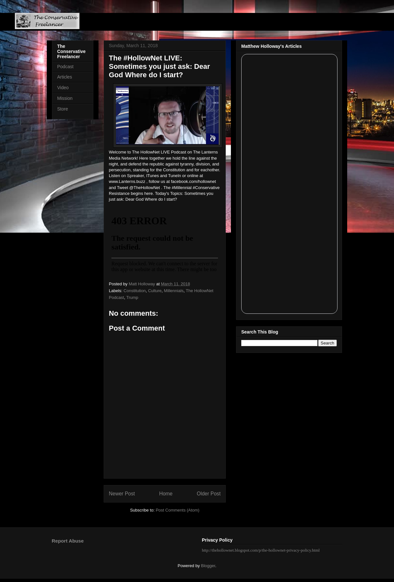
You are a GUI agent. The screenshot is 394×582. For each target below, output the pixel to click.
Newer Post (122, 493)
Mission (64, 98)
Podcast (65, 66)
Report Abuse (68, 541)
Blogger (208, 565)
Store (62, 108)
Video (63, 87)
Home (166, 493)
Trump (132, 297)
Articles (64, 76)
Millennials (174, 290)
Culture (154, 290)
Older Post (209, 493)
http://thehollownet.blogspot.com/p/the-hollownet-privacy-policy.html (261, 550)
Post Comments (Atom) (177, 510)
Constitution (135, 290)
